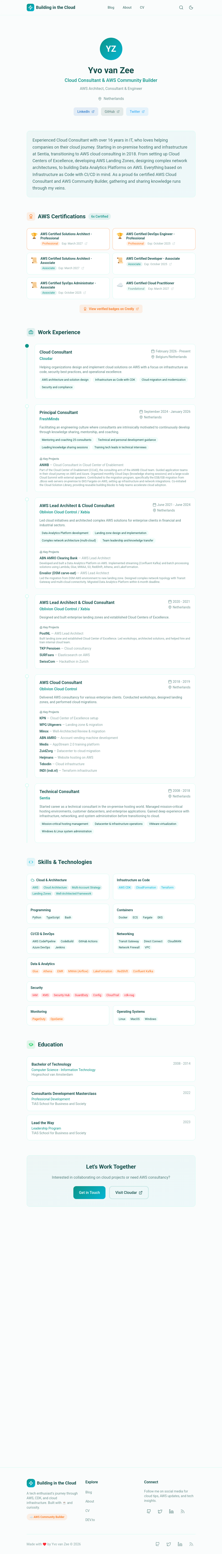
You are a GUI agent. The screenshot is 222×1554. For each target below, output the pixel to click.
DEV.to (90, 1520)
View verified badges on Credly (111, 309)
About (127, 7)
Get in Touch (89, 1192)
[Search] (181, 7)
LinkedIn (85, 111)
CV (142, 7)
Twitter (137, 111)
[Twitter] (160, 1511)
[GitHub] (149, 1511)
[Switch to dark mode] (191, 7)
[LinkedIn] (171, 1511)
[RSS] (182, 1511)
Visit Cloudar (129, 1192)
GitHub (112, 111)
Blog (111, 7)
